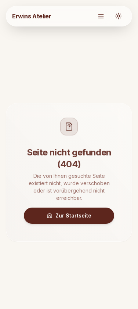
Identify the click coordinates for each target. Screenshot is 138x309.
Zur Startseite (69, 215)
